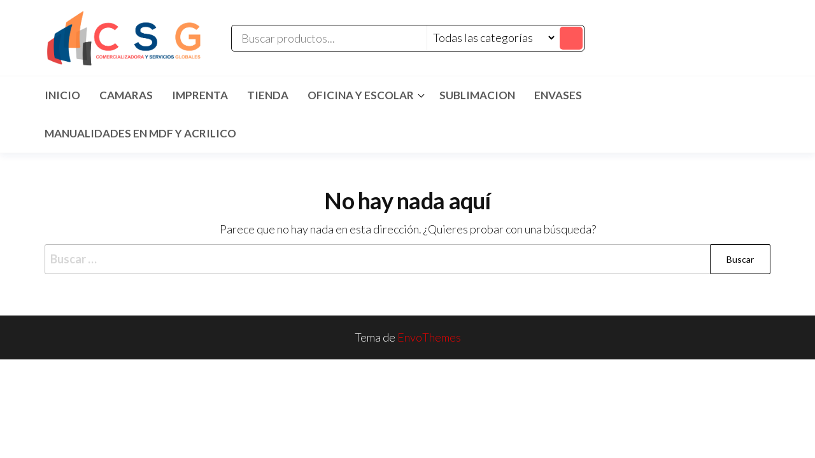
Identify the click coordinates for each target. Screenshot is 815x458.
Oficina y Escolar (361, 95)
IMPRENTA (200, 95)
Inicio (62, 95)
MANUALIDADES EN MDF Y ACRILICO (140, 133)
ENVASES (558, 95)
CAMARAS (126, 95)
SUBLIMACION (477, 95)
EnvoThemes (429, 337)
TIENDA (267, 95)
